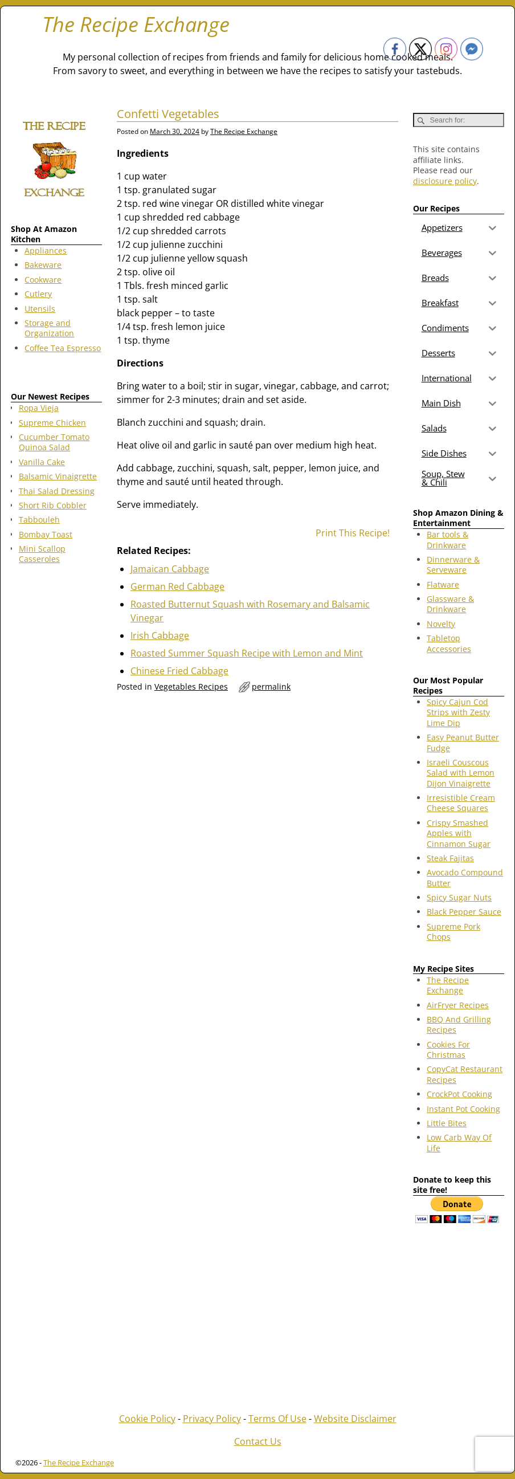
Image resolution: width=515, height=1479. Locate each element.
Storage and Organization (49, 328)
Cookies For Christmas (448, 1049)
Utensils (39, 308)
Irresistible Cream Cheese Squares (461, 802)
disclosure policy (445, 181)
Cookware (43, 279)
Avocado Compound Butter (465, 877)
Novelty (441, 623)
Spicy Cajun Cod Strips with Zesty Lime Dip (458, 712)
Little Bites (447, 1123)
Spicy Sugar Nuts (459, 897)
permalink (271, 686)
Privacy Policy (212, 1418)
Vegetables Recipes (191, 686)
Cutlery (38, 293)
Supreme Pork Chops (453, 931)
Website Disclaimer (355, 1418)
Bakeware (43, 264)
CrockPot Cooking (459, 1094)
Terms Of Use (277, 1418)
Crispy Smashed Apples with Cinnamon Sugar (459, 833)
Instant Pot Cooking (463, 1108)
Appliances (45, 250)
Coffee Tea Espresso (62, 348)
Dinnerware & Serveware (453, 564)
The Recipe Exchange (136, 24)
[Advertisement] (56, 757)
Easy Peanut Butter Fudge (463, 742)
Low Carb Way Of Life (459, 1142)
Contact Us (257, 1441)
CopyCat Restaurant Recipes (464, 1074)
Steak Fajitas (450, 858)
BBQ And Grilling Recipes (459, 1024)
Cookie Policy (147, 1418)
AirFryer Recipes (458, 1005)
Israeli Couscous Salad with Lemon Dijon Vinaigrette (460, 773)
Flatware (443, 584)
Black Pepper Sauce (464, 911)
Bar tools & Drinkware (447, 539)
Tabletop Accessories (449, 643)
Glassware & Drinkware (450, 603)
